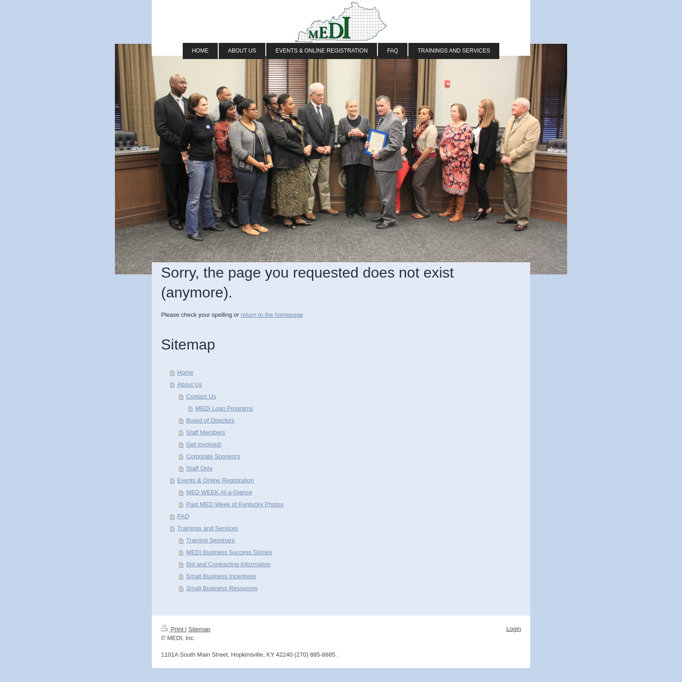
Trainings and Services (207, 528)
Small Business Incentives (221, 576)
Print (173, 629)
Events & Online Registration (215, 480)
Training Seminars (210, 540)
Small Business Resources (222, 588)
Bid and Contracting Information (228, 564)
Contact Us (201, 396)
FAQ (183, 516)
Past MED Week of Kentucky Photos (235, 504)
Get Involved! (204, 444)
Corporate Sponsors (213, 456)
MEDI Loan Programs (224, 408)
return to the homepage (272, 314)
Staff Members (205, 432)
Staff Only (199, 468)
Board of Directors (210, 420)
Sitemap (199, 629)
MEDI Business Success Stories (229, 552)
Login (513, 628)
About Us (189, 384)
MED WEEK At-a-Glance (219, 492)
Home (185, 372)
